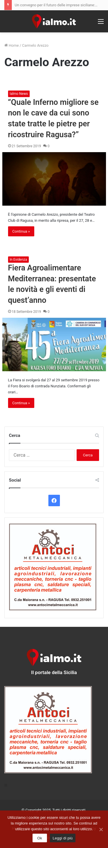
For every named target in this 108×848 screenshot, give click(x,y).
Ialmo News (19, 94)
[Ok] (101, 829)
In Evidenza (18, 260)
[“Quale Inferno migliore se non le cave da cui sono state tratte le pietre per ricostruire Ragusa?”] (54, 179)
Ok (39, 838)
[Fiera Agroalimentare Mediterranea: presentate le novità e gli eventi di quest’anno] (54, 344)
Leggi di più (63, 838)
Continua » (21, 231)
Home (11, 45)
